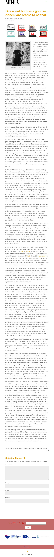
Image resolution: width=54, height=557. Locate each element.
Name (7, 483)
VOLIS (28, 256)
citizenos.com (41, 256)
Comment (9, 465)
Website (7, 498)
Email (7, 490)
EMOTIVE (29, 554)
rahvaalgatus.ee (25, 251)
